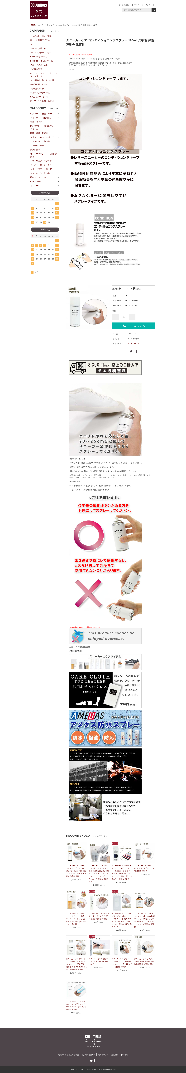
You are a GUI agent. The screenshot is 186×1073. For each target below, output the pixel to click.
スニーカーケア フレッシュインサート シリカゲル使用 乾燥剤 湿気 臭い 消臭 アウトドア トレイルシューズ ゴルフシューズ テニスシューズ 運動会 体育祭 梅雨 (99, 874)
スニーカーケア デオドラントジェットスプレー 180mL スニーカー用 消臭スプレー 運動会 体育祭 (122, 963)
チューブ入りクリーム (40, 93)
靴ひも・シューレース (40, 177)
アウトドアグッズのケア (41, 53)
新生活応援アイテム (39, 84)
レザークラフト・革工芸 (41, 169)
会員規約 (114, 1055)
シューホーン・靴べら (40, 173)
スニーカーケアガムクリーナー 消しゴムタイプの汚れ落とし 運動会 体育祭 (99, 916)
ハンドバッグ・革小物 (40, 141)
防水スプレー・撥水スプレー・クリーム (44, 127)
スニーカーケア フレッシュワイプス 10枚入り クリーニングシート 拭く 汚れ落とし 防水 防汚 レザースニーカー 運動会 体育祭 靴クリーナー (122, 920)
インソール (35, 186)
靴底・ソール (36, 181)
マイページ (138, 5)
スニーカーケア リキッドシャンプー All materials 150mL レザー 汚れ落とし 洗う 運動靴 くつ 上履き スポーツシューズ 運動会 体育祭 (144, 920)
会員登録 (125, 5)
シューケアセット (38, 145)
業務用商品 (35, 150)
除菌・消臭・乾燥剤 (39, 133)
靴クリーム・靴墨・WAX (41, 114)
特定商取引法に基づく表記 (68, 1055)
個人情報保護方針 (88, 1055)
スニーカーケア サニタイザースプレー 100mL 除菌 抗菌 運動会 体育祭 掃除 (144, 961)
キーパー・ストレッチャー (42, 165)
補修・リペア (36, 122)
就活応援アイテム (38, 89)
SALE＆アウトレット (39, 97)
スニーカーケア (133, 343)
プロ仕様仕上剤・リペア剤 (42, 80)
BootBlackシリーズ (38, 57)
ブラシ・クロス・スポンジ (42, 137)
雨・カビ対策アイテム (40, 40)
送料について (103, 1055)
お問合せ (124, 1055)
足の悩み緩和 (36, 69)
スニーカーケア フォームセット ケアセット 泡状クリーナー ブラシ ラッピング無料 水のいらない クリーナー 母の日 (76, 918)
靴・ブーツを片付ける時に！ (43, 101)
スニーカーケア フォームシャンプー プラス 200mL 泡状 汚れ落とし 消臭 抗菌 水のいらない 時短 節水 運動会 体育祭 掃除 (76, 871)
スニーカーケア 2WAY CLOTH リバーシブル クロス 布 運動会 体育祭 (144, 868)
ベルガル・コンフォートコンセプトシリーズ (44, 74)
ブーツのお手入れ (38, 48)
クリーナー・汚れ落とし (41, 118)
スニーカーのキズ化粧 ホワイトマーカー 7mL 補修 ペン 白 (98, 961)
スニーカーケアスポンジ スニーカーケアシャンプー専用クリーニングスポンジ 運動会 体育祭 (76, 1005)
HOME (32, 25)
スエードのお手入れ (39, 65)
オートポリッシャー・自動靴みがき (44, 155)
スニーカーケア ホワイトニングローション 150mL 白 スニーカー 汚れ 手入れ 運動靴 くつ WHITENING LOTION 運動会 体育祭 (76, 964)
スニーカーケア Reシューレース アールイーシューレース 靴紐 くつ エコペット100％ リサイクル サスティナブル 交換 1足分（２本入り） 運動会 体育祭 (122, 872)
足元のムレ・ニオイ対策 (41, 36)
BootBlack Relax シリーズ (41, 61)
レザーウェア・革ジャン (41, 161)
